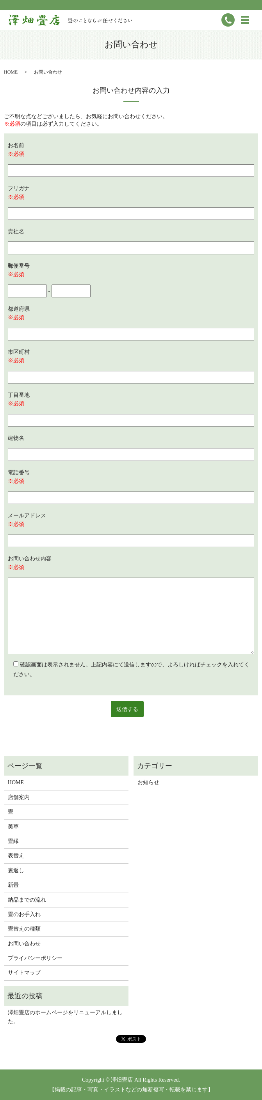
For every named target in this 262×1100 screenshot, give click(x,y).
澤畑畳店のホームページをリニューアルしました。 (65, 1017)
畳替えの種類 (24, 929)
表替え (16, 856)
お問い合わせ (24, 944)
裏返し (16, 870)
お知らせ (148, 782)
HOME (11, 72)
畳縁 (13, 841)
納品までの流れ (27, 900)
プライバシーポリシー (35, 958)
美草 (13, 827)
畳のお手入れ (24, 914)
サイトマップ (24, 973)
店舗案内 (19, 797)
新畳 (13, 885)
